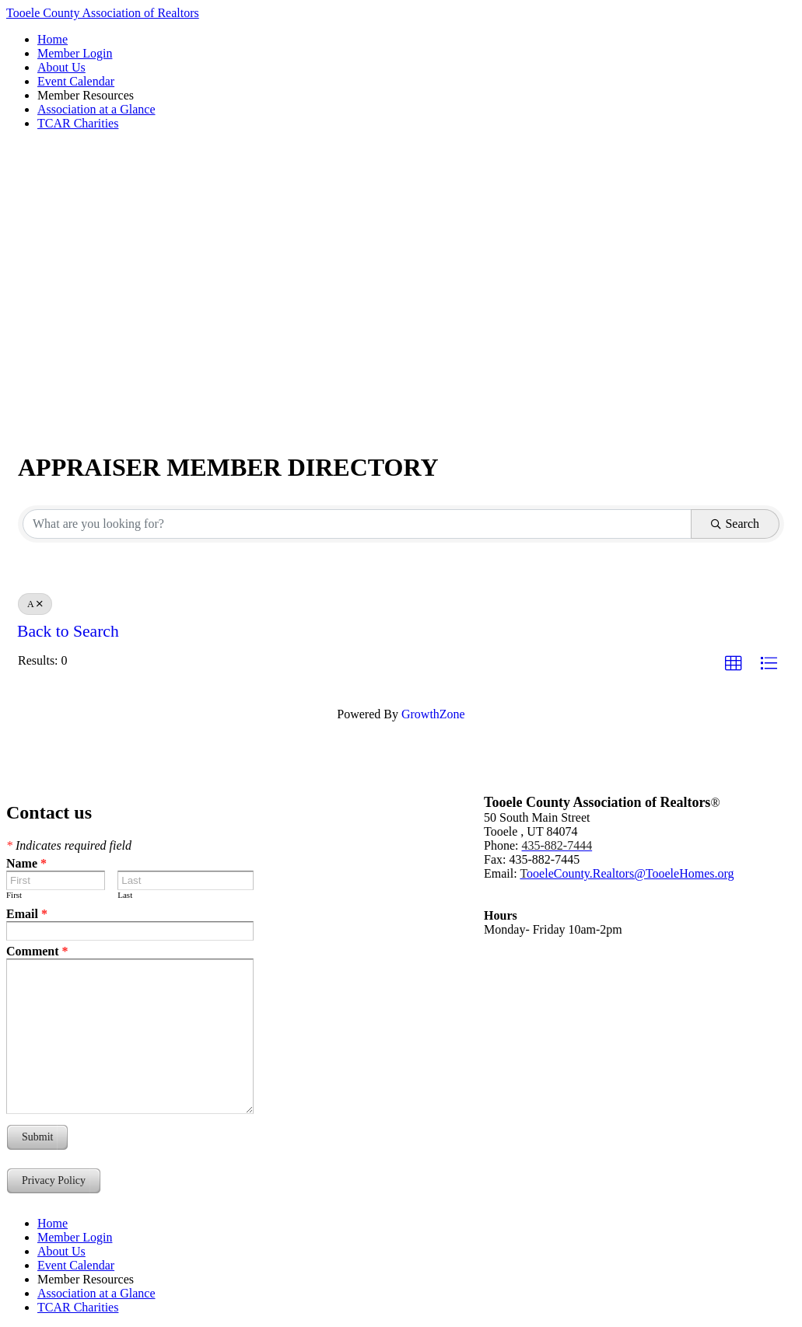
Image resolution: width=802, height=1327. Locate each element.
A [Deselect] (35, 604)
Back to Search (68, 631)
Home (52, 39)
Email (26, 913)
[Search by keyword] (357, 524)
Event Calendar (75, 81)
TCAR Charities (77, 123)
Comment (37, 951)
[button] (733, 663)
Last (124, 894)
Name (26, 863)
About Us (61, 67)
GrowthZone (433, 714)
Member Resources (85, 95)
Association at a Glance (96, 109)
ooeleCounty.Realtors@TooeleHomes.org (627, 873)
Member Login (74, 53)
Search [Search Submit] (735, 523)
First (14, 894)
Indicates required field (68, 845)
